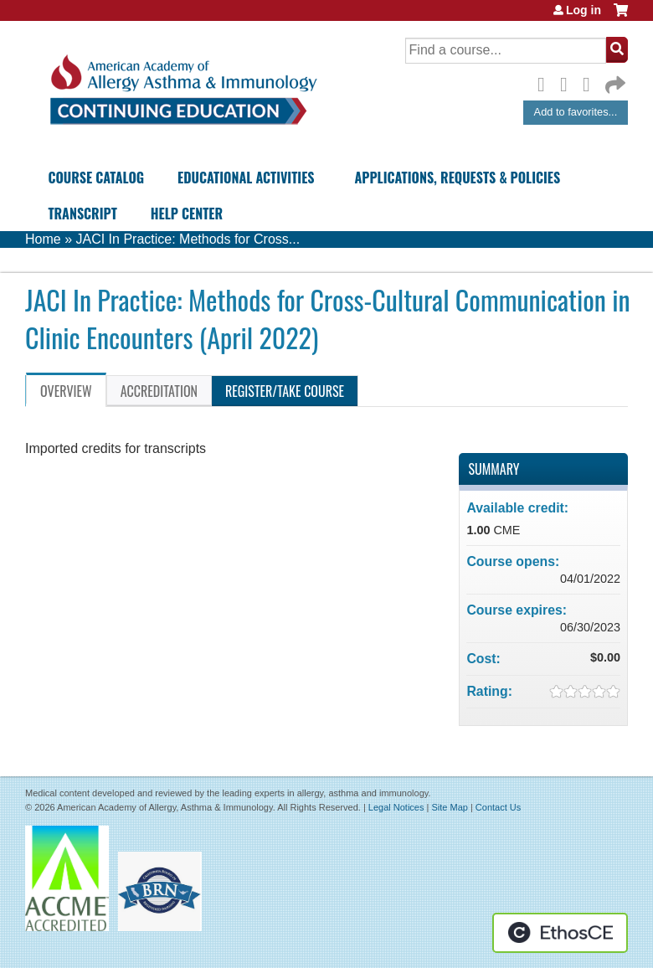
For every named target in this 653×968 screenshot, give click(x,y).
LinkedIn (591, 82)
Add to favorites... (576, 112)
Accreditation (159, 391)
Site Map (449, 807)
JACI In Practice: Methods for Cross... (187, 239)
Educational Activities (245, 177)
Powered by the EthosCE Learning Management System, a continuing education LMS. (560, 933)
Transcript (82, 213)
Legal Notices (396, 807)
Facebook (545, 82)
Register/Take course (284, 391)
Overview (66, 391)
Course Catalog (96, 177)
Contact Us (498, 807)
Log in (583, 10)
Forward (613, 81)
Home (43, 239)
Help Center (187, 213)
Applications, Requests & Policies (458, 177)
